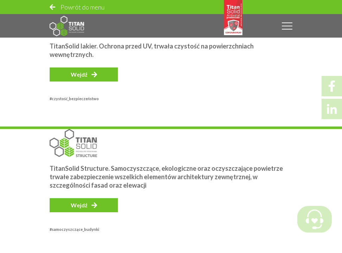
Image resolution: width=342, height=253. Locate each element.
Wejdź (79, 74)
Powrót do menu (82, 7)
